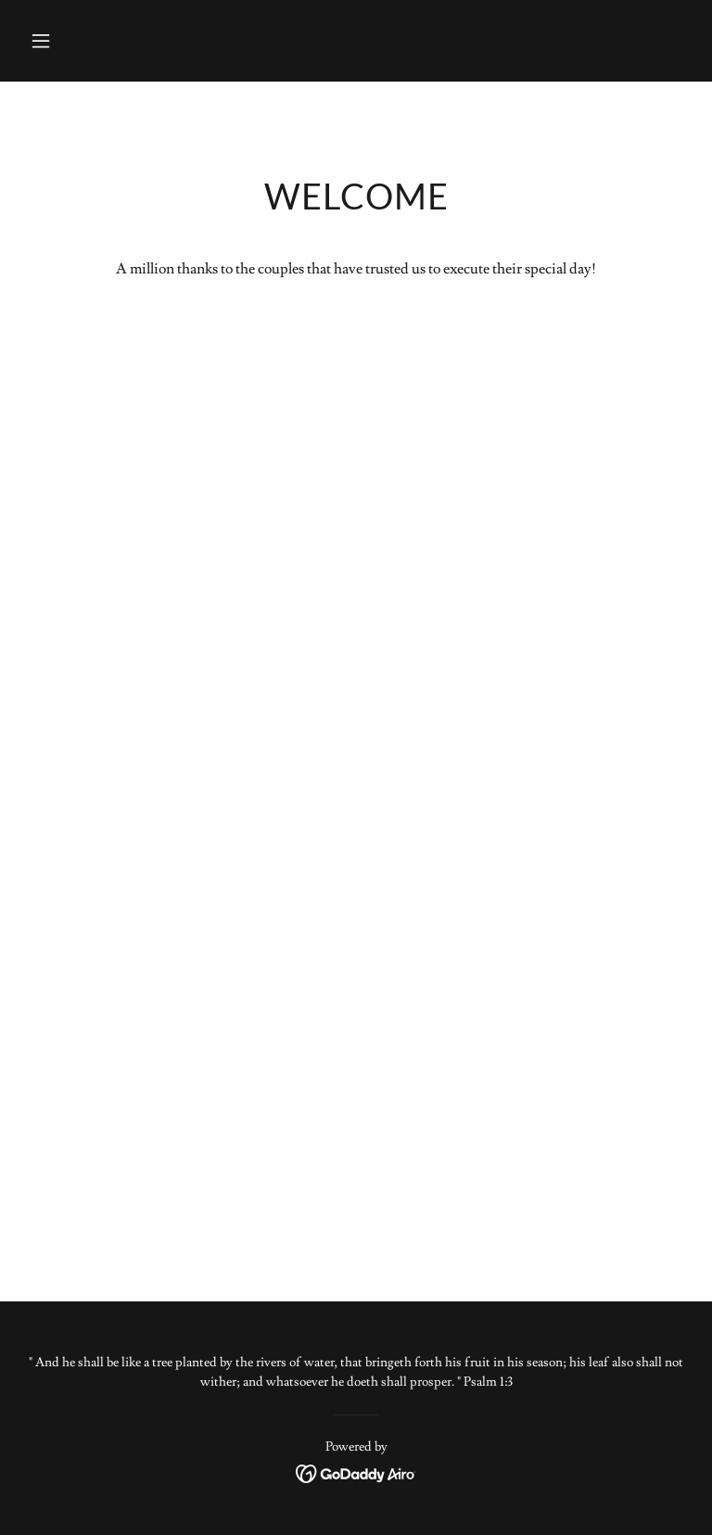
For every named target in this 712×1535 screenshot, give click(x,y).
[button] (72, 40)
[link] (356, 1470)
